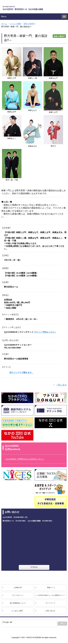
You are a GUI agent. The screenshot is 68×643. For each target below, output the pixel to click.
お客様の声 (18, 587)
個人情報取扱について (18, 603)
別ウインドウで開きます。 (21, 372)
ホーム (4, 24)
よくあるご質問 (17, 611)
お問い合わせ (50, 611)
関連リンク (51, 587)
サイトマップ (50, 603)
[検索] (29, 622)
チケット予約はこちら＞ (45, 332)
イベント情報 (15, 24)
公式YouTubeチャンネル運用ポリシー (51, 595)
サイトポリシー (17, 595)
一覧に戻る (61, 385)
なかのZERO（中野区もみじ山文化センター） (24, 459)
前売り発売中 (29, 24)
